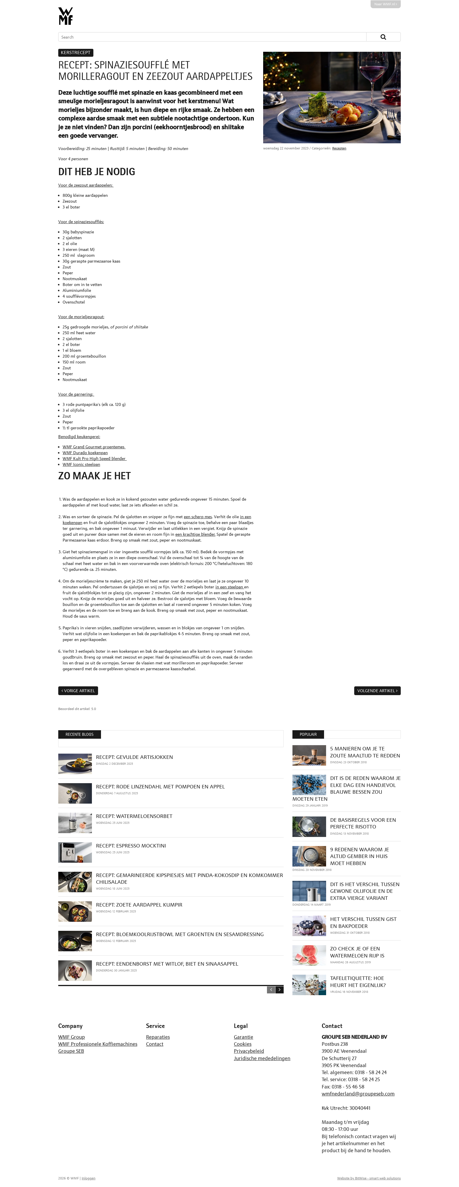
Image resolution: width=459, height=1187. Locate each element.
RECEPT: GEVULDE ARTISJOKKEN (134, 757)
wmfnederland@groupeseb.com (358, 1094)
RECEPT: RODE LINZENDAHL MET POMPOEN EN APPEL (160, 786)
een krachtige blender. (195, 534)
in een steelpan (229, 586)
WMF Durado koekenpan (85, 452)
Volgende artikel (376, 690)
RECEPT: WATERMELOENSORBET (134, 816)
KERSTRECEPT (75, 52)
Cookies (242, 1044)
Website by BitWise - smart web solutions (369, 1178)
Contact (154, 1044)
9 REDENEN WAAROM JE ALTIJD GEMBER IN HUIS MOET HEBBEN (359, 856)
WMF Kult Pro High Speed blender (95, 458)
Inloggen (88, 1178)
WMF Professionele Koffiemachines (97, 1044)
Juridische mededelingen (262, 1058)
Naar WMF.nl (385, 4)
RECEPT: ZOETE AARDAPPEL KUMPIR (139, 905)
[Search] (203, 36)
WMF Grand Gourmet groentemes (94, 446)
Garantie (243, 1037)
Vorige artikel (79, 690)
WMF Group (71, 1037)
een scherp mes (198, 516)
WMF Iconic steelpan (81, 464)
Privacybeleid (249, 1051)
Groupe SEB (71, 1051)
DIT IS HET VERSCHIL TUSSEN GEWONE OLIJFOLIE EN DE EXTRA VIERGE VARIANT (365, 891)
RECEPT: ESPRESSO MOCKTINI (131, 846)
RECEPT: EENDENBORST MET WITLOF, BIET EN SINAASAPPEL (167, 964)
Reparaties (158, 1037)
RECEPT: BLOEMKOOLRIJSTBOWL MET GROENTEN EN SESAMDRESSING (180, 934)
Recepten (339, 148)
